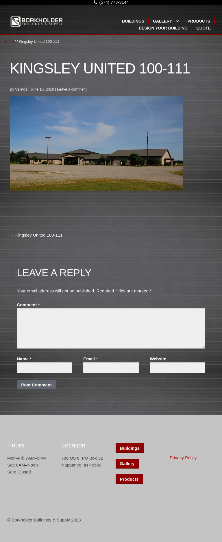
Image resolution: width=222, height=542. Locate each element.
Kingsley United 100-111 (36, 235)
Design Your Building (163, 28)
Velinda (21, 89)
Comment (28, 304)
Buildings (133, 21)
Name (24, 358)
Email (90, 358)
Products (198, 21)
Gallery (162, 21)
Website (158, 358)
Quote (203, 28)
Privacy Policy (183, 457)
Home (9, 41)
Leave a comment (71, 89)
